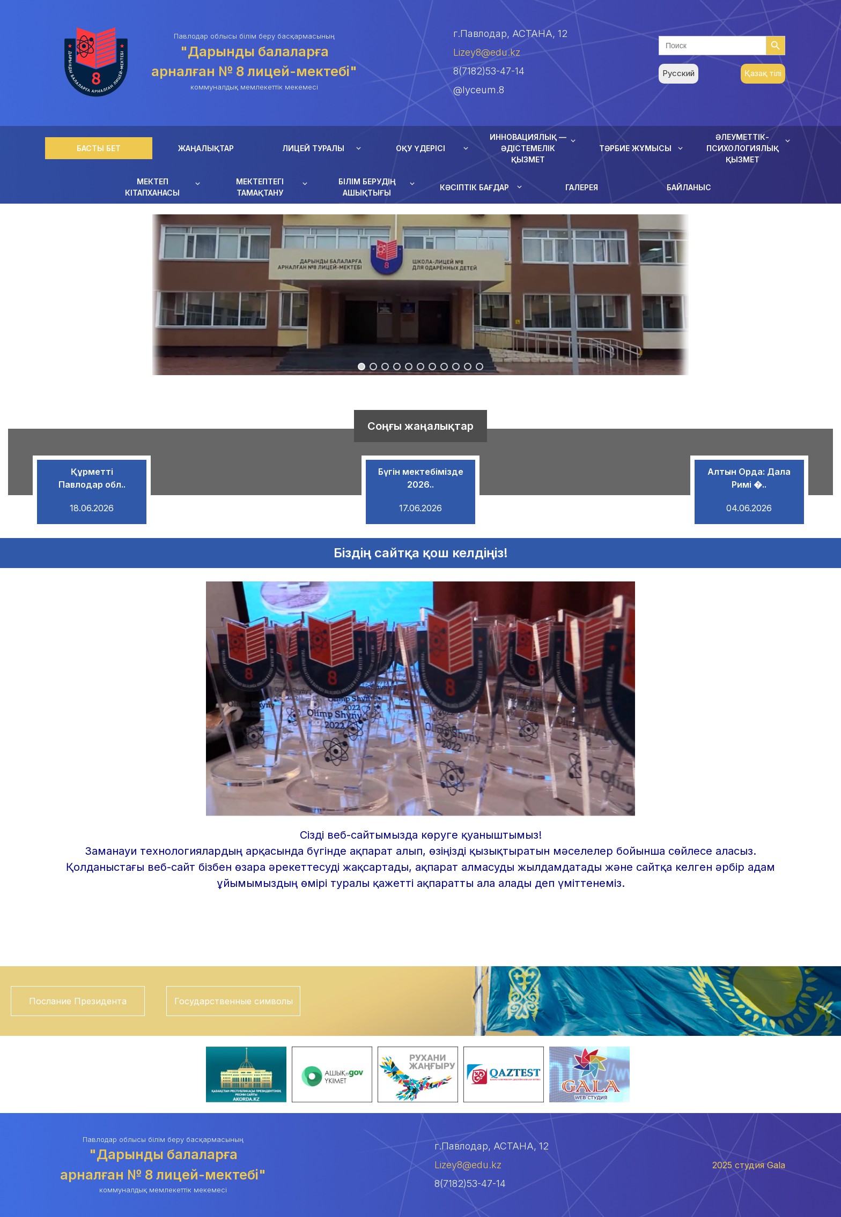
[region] (420, 294)
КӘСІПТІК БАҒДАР (474, 187)
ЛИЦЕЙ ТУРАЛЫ (313, 148)
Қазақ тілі (762, 73)
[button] (361, 366)
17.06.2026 (420, 508)
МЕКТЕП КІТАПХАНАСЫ (152, 187)
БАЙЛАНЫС (689, 187)
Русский (678, 73)
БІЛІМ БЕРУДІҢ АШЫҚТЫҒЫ (367, 187)
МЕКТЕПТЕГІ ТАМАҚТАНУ (260, 187)
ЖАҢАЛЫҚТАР (206, 148)
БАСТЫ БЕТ (99, 148)
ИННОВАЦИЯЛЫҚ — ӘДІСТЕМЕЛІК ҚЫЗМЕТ (528, 148)
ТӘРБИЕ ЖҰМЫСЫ (635, 148)
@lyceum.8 (478, 89)
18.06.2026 (92, 508)
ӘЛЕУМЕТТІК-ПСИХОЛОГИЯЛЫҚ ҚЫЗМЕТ (742, 148)
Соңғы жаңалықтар (420, 426)
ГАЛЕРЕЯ (581, 187)
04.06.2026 (749, 508)
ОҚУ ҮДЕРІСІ (420, 148)
